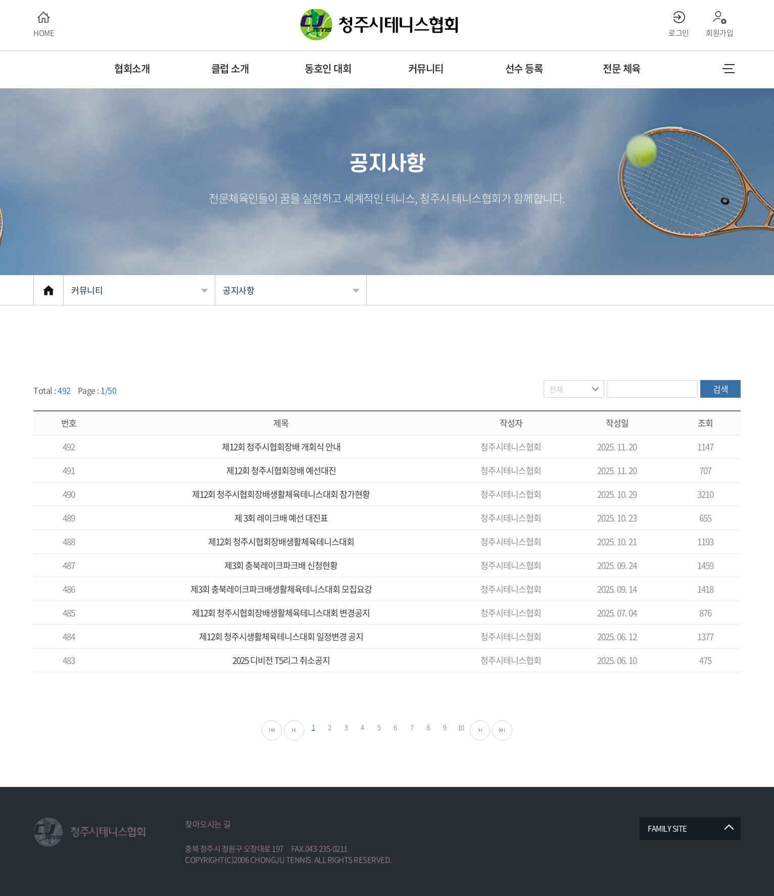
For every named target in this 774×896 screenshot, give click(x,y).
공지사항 (238, 290)
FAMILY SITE (667, 828)
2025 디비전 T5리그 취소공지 (281, 680)
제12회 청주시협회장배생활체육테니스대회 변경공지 (281, 632)
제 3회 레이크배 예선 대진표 (281, 538)
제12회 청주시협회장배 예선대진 (281, 490)
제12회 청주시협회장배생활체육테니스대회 (281, 561)
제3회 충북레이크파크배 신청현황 (280, 585)
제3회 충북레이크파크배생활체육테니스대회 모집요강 (281, 609)
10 (461, 747)
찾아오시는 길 (208, 824)
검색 (721, 409)
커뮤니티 (87, 290)
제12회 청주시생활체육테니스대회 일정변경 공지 (281, 656)
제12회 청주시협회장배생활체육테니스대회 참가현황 (281, 514)
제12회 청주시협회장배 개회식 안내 (281, 466)
